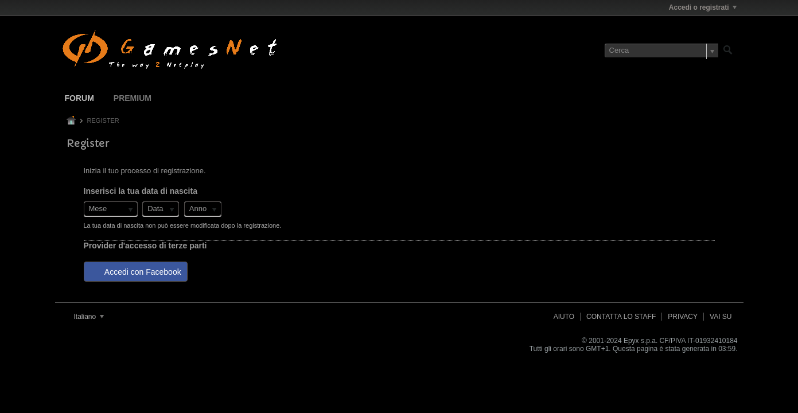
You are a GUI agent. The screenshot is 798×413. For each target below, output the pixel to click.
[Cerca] (661, 50)
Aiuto (564, 317)
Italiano (89, 317)
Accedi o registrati (703, 7)
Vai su (720, 317)
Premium (132, 98)
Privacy (683, 317)
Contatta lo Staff (621, 317)
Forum (79, 98)
